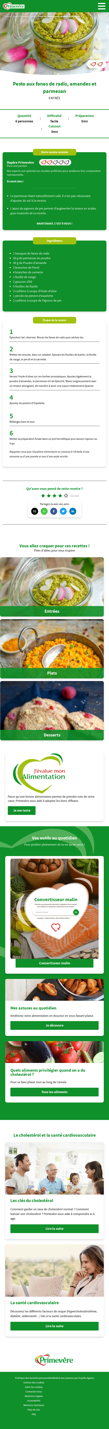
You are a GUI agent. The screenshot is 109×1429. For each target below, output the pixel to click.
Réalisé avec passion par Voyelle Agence (73, 1377)
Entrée (33, 16)
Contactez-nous (33, 1391)
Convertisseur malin (54, 963)
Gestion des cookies (33, 1382)
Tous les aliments (54, 1092)
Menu (102, 6)
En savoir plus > (15, 181)
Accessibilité (33, 1400)
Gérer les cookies (34, 1387)
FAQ (34, 1414)
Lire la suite (54, 1228)
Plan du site (34, 1409)
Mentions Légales (34, 1396)
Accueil (8, 16)
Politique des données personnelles (34, 1377)
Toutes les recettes (21, 16)
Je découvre (54, 1025)
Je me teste (21, 810)
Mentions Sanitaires (33, 1405)
